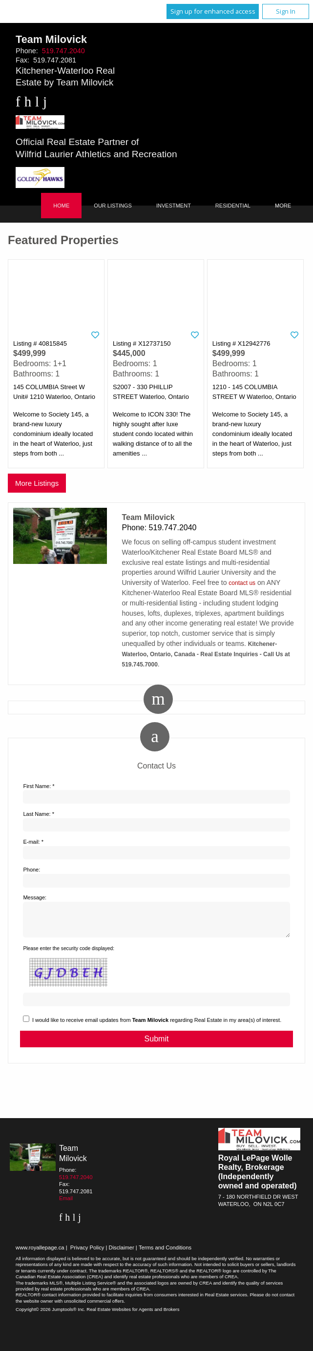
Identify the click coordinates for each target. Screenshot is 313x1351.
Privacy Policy (87, 1253)
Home (61, 205)
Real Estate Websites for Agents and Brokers (132, 1315)
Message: (34, 897)
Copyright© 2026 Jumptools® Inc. (50, 1315)
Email (66, 1204)
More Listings (37, 483)
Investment (173, 205)
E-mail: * (33, 842)
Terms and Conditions (165, 1253)
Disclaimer (121, 1253)
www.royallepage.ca (40, 1253)
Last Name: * (38, 814)
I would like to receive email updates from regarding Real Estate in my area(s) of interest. (156, 1026)
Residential (232, 205)
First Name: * (38, 786)
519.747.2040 (63, 51)
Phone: (31, 870)
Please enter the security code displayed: (68, 954)
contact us (242, 583)
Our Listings (113, 205)
